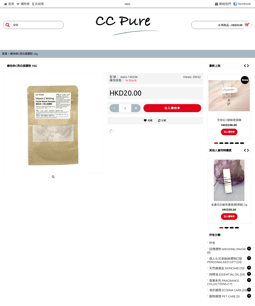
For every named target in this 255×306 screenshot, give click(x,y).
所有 (212, 243)
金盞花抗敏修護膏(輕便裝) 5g (229, 204)
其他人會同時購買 (220, 150)
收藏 (150, 120)
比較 (163, 120)
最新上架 (214, 65)
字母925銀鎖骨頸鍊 (229, 120)
